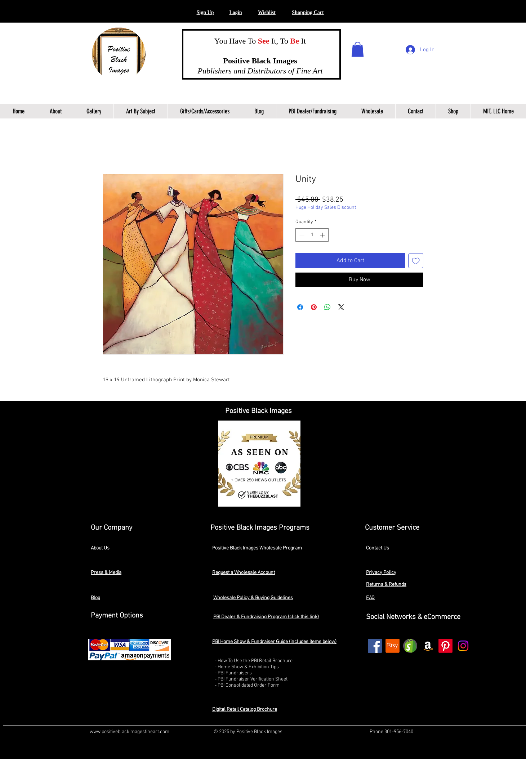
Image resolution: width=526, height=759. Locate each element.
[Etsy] (392, 646)
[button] (235, 13)
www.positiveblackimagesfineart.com (129, 732)
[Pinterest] (445, 646)
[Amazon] (428, 646)
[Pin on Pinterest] (313, 307)
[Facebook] (375, 646)
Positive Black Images (253, 60)
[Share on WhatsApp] (327, 307)
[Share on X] (341, 307)
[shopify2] (410, 646)
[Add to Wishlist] (415, 260)
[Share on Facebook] (300, 307)
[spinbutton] (312, 235)
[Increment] (322, 235)
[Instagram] (463, 646)
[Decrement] (301, 235)
